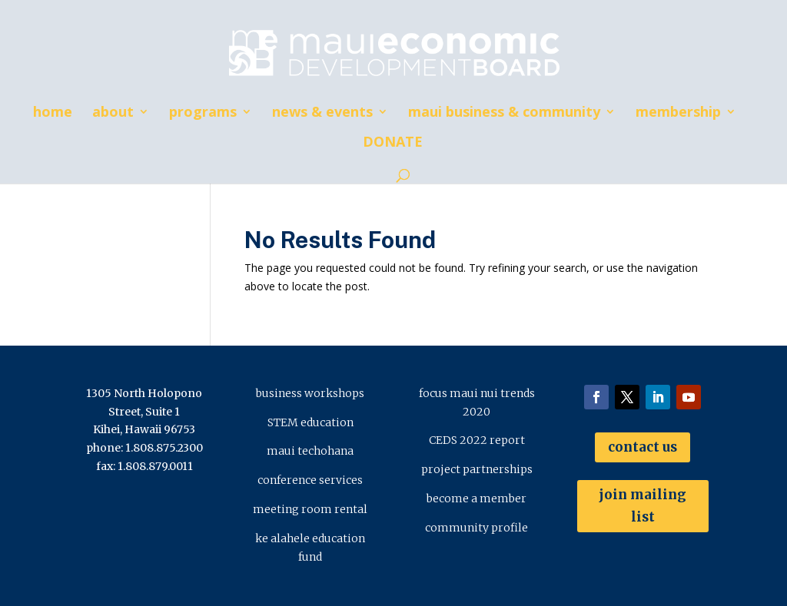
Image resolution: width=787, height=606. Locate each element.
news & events (322, 113)
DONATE (393, 143)
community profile (476, 528)
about (113, 113)
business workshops (310, 393)
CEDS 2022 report (477, 440)
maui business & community (504, 113)
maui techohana (310, 451)
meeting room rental (310, 509)
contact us (642, 447)
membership (678, 113)
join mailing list (642, 505)
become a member (476, 498)
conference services (310, 480)
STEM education (310, 422)
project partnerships (477, 469)
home (52, 113)
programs (203, 113)
